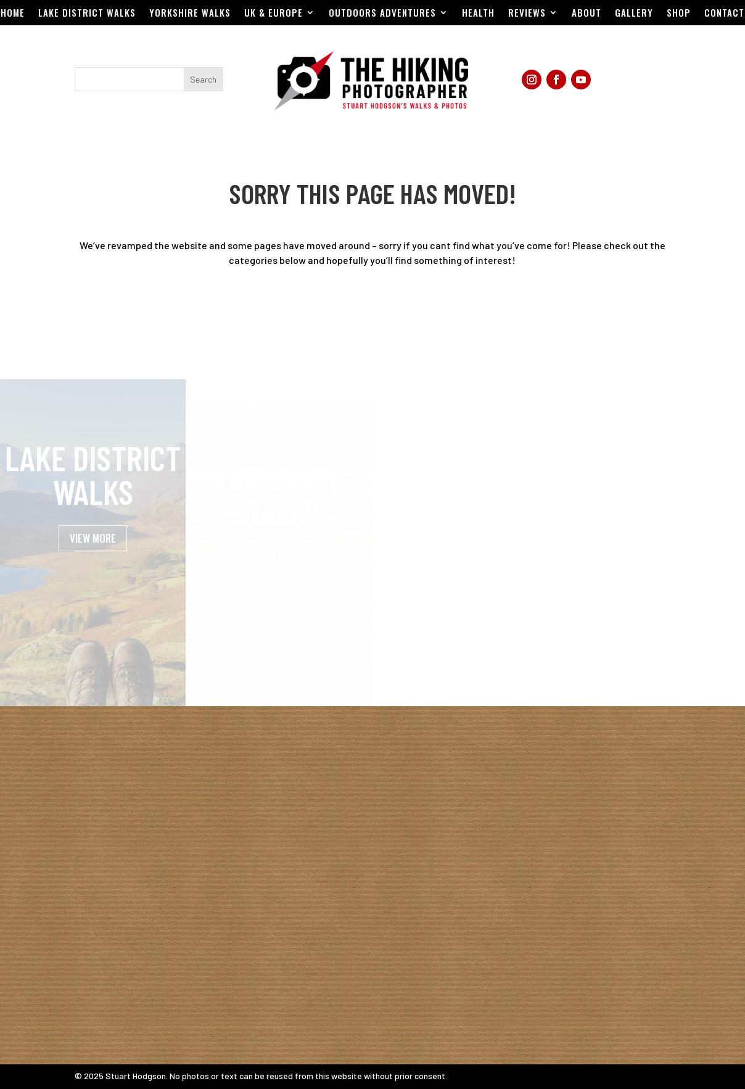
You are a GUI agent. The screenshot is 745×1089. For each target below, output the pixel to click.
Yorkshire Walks (190, 13)
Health (478, 13)
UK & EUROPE (273, 13)
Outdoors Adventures (382, 13)
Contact (724, 13)
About (586, 13)
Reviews (527, 13)
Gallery (634, 13)
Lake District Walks (87, 13)
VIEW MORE (93, 553)
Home (13, 13)
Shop (679, 13)
